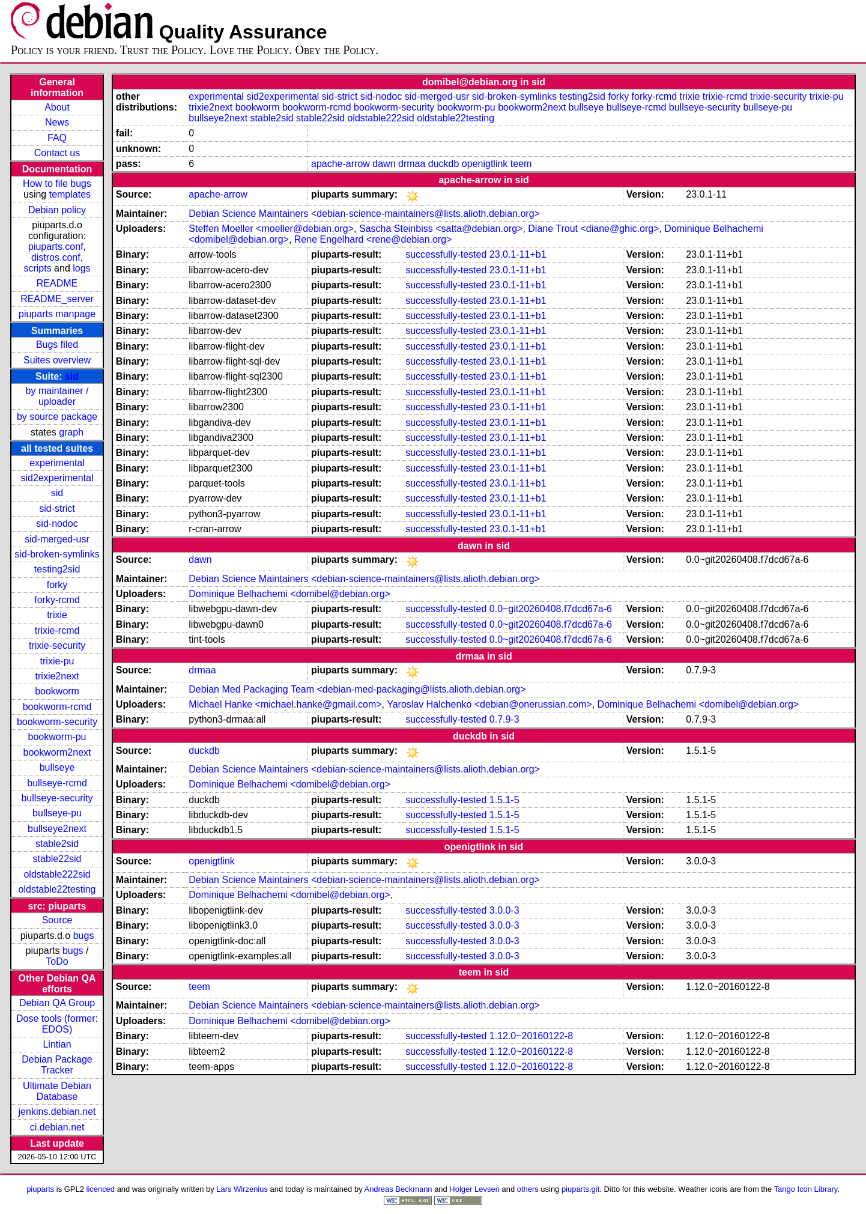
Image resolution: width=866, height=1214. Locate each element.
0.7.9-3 (504, 719)
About (57, 107)
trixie (57, 615)
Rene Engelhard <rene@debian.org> (373, 239)
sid (72, 376)
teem (521, 164)
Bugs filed (57, 344)
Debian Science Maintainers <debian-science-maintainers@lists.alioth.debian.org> (364, 213)
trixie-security (57, 645)
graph (71, 432)
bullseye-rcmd (57, 783)
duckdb (443, 164)
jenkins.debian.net (57, 1111)
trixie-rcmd (57, 630)
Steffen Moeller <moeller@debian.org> (271, 228)
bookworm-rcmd (57, 707)
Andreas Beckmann (398, 1189)
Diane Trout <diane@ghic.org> (593, 228)
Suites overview (57, 360)
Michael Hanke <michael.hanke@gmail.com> (285, 704)
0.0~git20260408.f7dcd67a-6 (550, 609)
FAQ (57, 138)
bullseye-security (56, 798)
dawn (383, 164)
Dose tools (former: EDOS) (57, 1023)
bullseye (57, 767)
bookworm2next (57, 752)
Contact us (57, 153)
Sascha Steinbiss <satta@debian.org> (440, 228)
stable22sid (57, 859)
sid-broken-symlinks (56, 554)
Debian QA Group (57, 1003)
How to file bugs (57, 183)
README (57, 283)
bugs (83, 935)
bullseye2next (57, 829)
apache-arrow (340, 164)
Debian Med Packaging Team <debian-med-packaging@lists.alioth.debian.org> (357, 689)
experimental (57, 463)
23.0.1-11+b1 (518, 254)
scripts (37, 268)
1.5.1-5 (504, 800)
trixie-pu (57, 661)
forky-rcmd (57, 600)
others (528, 1189)
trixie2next (57, 676)
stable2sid (57, 844)
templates (70, 194)
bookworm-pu (57, 737)
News (57, 122)
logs (81, 268)
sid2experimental (57, 478)
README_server (57, 299)
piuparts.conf (55, 246)
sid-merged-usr (57, 539)
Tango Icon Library (806, 1189)
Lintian (57, 1044)
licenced (100, 1189)
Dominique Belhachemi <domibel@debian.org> (289, 594)
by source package (57, 416)
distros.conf (55, 257)
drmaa (411, 164)
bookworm (57, 691)
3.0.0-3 (504, 910)
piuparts (40, 1189)
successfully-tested (445, 254)
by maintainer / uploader (57, 396)
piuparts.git (580, 1189)
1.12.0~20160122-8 (531, 1036)
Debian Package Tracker (57, 1064)
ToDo (57, 961)
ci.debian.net (57, 1127)
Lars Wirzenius (242, 1189)
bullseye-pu (57, 813)
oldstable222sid (56, 874)
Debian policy (57, 210)
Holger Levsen (474, 1189)
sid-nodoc (56, 523)
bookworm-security (57, 722)
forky (57, 585)
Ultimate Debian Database (57, 1091)
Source (57, 920)
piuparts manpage (57, 314)
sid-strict (57, 508)
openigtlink (485, 164)
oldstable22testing (57, 889)
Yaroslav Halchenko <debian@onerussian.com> (489, 704)
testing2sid (57, 569)
